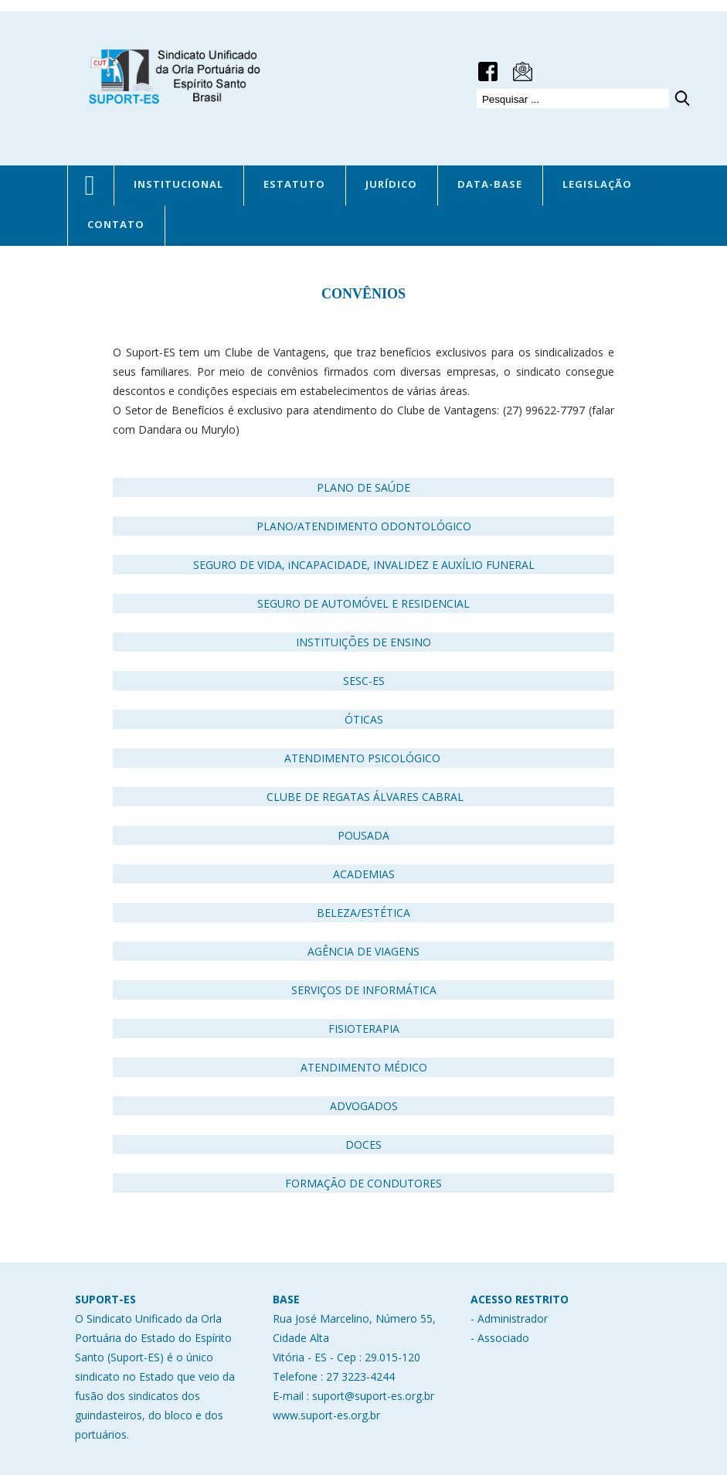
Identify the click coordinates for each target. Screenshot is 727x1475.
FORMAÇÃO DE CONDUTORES (363, 1183)
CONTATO (115, 224)
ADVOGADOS (364, 1106)
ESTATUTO (294, 184)
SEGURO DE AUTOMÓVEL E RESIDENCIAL (363, 603)
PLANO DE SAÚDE (363, 487)
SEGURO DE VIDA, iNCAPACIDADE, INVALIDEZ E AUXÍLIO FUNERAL (364, 564)
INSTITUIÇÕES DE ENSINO (363, 642)
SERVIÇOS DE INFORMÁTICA (364, 990)
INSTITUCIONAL (178, 184)
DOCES (363, 1144)
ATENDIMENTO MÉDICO (364, 1067)
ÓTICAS (364, 719)
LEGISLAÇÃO (597, 184)
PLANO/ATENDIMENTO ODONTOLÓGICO (363, 526)
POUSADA (363, 835)
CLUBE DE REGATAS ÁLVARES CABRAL (365, 796)
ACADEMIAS (364, 874)
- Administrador (509, 1318)
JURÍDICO (391, 184)
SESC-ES (364, 680)
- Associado (500, 1337)
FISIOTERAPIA (363, 1028)
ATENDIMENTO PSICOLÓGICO (365, 758)
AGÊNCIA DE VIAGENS (363, 951)
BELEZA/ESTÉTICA (363, 912)
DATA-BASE (489, 184)
